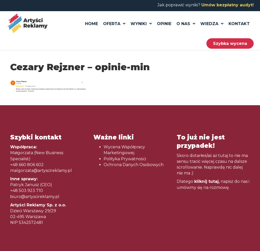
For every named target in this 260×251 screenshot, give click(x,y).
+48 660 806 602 (27, 164)
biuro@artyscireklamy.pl (34, 196)
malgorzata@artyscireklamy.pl (41, 170)
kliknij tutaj (206, 181)
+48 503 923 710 (26, 190)
